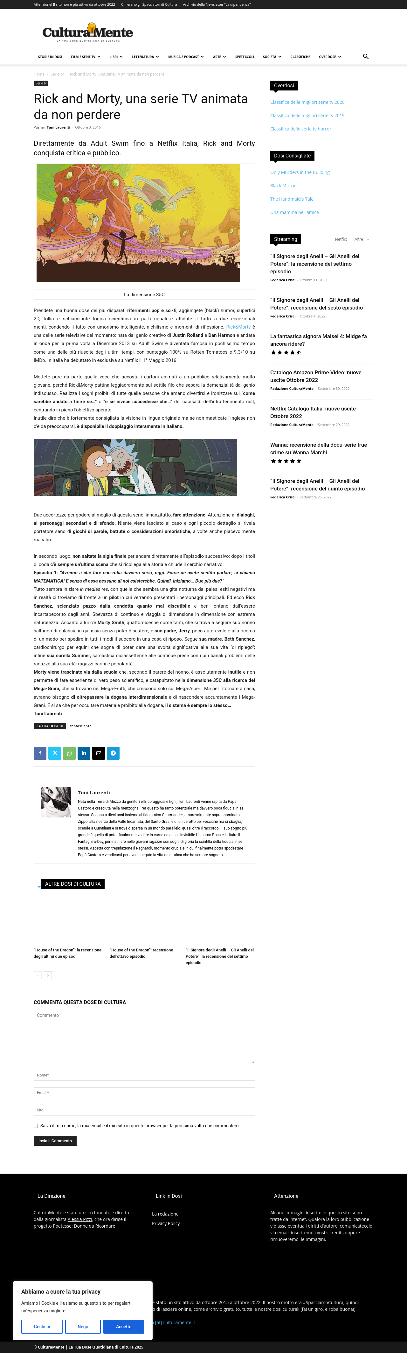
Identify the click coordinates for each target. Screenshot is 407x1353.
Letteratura (145, 57)
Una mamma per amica (294, 212)
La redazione (165, 1214)
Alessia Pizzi (80, 1219)
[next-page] (48, 975)
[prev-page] (38, 975)
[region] (83, 1310)
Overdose (330, 57)
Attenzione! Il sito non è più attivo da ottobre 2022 (74, 4)
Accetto (124, 1326)
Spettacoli (244, 57)
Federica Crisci (282, 279)
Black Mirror (283, 186)
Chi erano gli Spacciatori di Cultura (149, 4)
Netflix (341, 239)
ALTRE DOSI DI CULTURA (73, 884)
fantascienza (81, 725)
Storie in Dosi (50, 57)
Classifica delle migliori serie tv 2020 (307, 102)
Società (272, 57)
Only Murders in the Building (300, 172)
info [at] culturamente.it (170, 1322)
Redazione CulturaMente (292, 388)
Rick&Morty (238, 327)
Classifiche (300, 57)
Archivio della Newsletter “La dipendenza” (217, 4)
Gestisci (42, 1326)
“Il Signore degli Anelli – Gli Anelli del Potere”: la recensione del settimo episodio (220, 956)
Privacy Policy (166, 1223)
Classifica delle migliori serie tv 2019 (307, 115)
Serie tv (57, 74)
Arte (219, 57)
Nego (83, 1326)
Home (39, 74)
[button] (365, 57)
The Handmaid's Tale (292, 199)
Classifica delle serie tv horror (300, 129)
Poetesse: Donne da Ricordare (84, 1226)
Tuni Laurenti (58, 127)
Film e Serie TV (85, 57)
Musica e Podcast (186, 57)
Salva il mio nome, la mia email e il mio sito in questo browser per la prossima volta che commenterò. (140, 1125)
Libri (116, 57)
